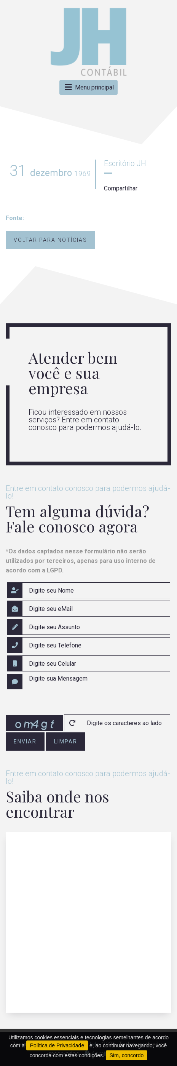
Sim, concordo (127, 1055)
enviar (25, 741)
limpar (65, 741)
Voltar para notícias (50, 240)
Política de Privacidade (57, 1045)
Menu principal (88, 87)
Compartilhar (120, 188)
